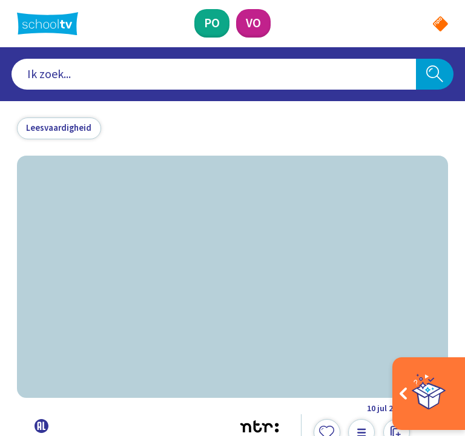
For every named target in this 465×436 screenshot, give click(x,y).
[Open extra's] (428, 393)
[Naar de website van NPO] (440, 24)
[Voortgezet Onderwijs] (253, 23)
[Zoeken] (434, 74)
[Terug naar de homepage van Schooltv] (47, 23)
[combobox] (214, 74)
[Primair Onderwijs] (211, 23)
